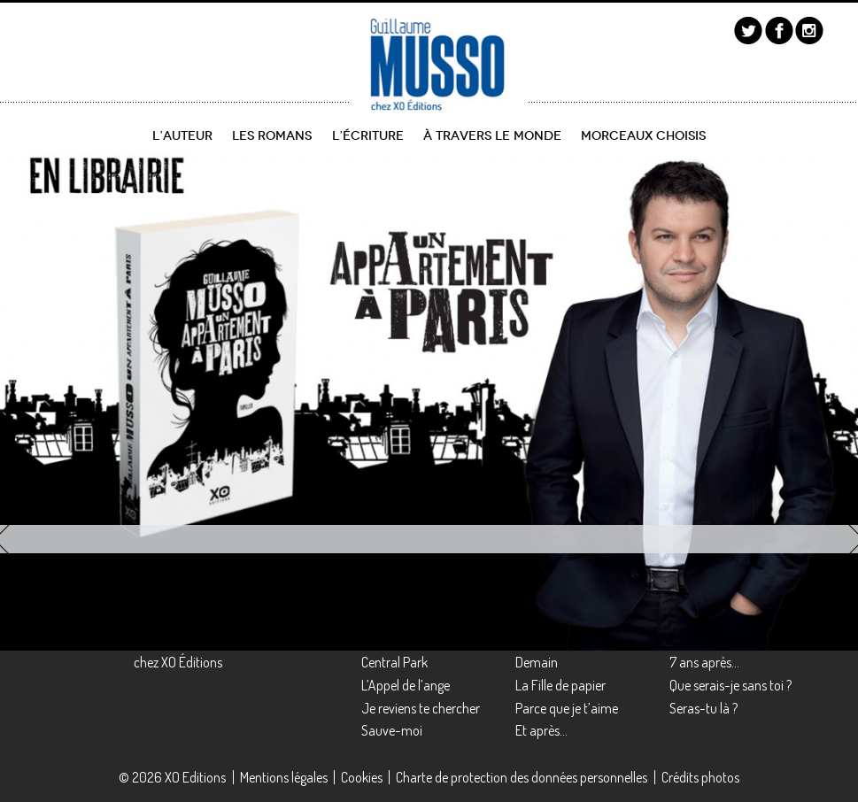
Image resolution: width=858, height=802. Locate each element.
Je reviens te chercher (420, 708)
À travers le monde (492, 136)
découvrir (76, 484)
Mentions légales (284, 777)
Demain (536, 662)
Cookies (362, 777)
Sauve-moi (391, 730)
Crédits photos (700, 777)
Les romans (272, 136)
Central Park (394, 662)
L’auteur (182, 136)
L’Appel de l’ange (405, 685)
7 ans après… (704, 662)
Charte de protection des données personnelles (521, 777)
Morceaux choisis (643, 136)
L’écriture (368, 136)
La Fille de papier (560, 685)
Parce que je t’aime (566, 708)
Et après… (541, 730)
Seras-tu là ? (703, 708)
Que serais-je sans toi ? (730, 685)
